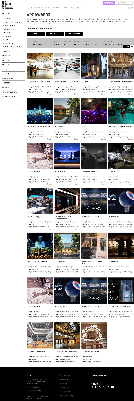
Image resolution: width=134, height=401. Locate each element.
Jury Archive (7, 32)
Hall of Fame (6, 83)
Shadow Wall (114, 262)
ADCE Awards (6, 65)
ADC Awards (6, 14)
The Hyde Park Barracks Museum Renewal (64, 217)
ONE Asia (4, 69)
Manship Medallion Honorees (12, 47)
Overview (6, 18)
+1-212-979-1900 (34, 387)
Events (47, 8)
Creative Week (6, 51)
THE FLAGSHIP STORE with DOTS (120, 307)
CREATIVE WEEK (109, 3)
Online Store (63, 379)
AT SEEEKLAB (113, 172)
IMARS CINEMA (114, 217)
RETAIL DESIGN (60, 172)
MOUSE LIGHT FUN (34, 172)
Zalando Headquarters (37, 352)
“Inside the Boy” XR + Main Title (120, 127)
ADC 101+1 (6, 39)
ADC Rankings (7, 36)
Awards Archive (8, 29)
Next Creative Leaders (9, 92)
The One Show (6, 56)
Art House (85, 82)
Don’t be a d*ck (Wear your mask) (92, 262)
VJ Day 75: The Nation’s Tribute (39, 127)
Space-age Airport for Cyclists (66, 82)
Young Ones (5, 74)
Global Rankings (7, 78)
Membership (56, 8)
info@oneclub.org (35, 391)
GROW (84, 127)
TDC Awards (6, 60)
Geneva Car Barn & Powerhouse (66, 352)
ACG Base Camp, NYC (35, 217)
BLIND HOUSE (59, 127)
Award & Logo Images (9, 96)
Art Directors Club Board (11, 22)
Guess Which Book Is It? (90, 172)
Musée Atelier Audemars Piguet (39, 82)
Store (65, 8)
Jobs (71, 8)
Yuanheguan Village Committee (121, 82)
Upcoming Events (65, 375)
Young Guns (6, 87)
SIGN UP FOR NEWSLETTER (100, 376)
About (78, 8)
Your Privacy (63, 384)
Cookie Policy (64, 388)
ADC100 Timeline (8, 43)
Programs (38, 8)
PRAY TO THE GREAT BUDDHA (37, 262)
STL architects (60, 262)
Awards (29, 8)
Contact (30, 375)
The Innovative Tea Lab (90, 352)
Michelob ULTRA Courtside (91, 217)
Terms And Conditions (67, 392)
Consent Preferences (67, 396)
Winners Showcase (9, 25)
